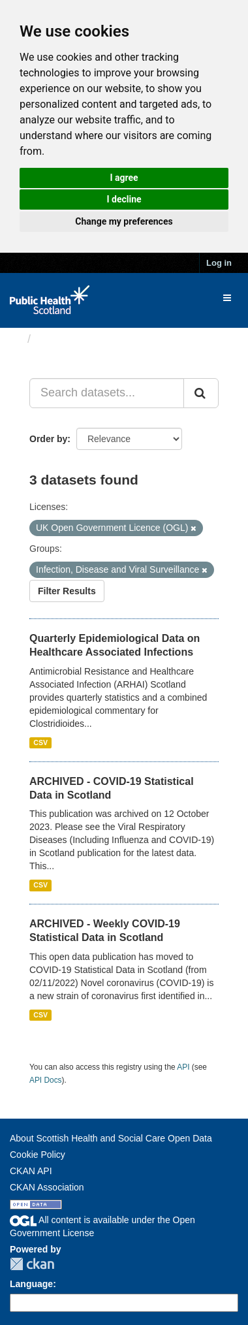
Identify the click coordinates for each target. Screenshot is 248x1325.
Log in (219, 263)
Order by (48, 439)
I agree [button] (124, 177)
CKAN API (31, 1171)
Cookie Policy (37, 1154)
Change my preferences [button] (123, 221)
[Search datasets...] (106, 393)
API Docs (45, 1080)
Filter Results (67, 591)
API (183, 1067)
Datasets (61, 338)
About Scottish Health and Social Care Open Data (111, 1138)
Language (31, 1284)
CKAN (32, 1264)
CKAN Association (47, 1187)
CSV (40, 742)
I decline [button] (123, 199)
